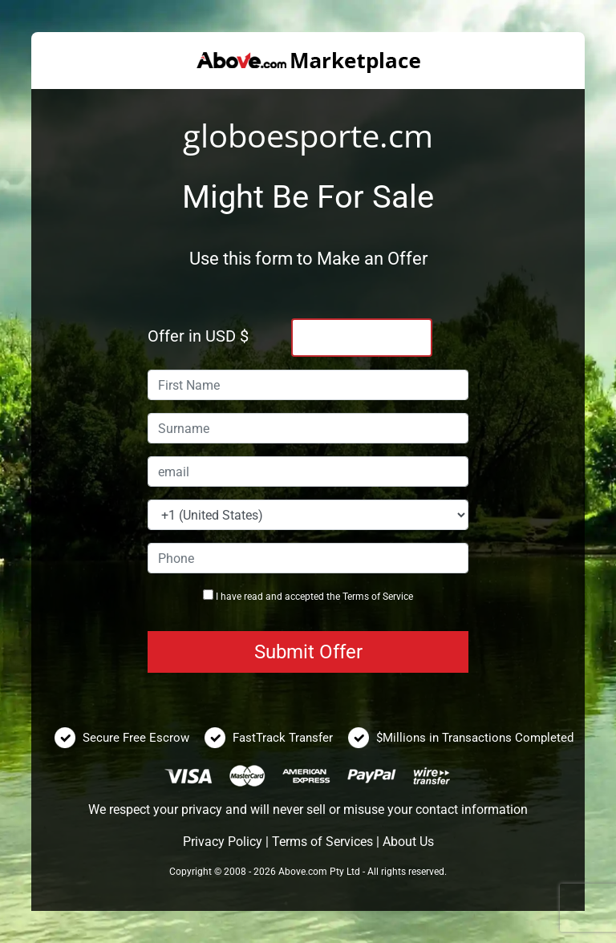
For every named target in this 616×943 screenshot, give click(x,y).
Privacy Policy (222, 841)
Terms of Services (322, 841)
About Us (408, 841)
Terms (355, 596)
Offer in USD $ (198, 336)
